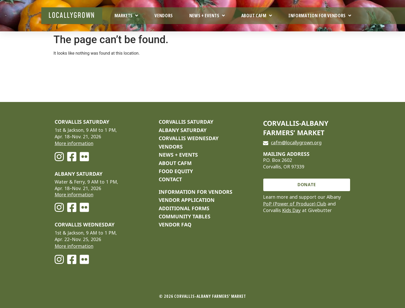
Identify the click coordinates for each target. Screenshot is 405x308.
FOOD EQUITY (176, 171)
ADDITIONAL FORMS (184, 208)
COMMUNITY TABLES (184, 216)
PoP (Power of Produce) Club (294, 204)
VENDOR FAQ (175, 224)
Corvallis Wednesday (189, 138)
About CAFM (256, 16)
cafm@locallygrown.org (296, 142)
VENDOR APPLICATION (187, 199)
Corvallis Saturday (186, 121)
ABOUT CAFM (175, 163)
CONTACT (170, 179)
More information (74, 143)
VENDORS (171, 146)
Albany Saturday (183, 130)
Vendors (164, 15)
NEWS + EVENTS (178, 154)
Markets (126, 16)
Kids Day (291, 210)
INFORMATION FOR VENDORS (195, 191)
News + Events (207, 16)
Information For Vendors (319, 16)
